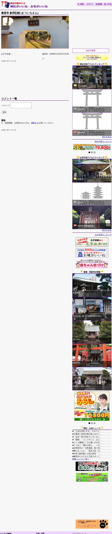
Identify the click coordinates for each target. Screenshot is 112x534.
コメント (5, 106)
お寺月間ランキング (103, 235)
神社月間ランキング (103, 142)
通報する (34, 124)
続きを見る (107, 137)
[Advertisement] (35, 80)
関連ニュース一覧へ (80, 459)
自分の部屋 (90, 50)
